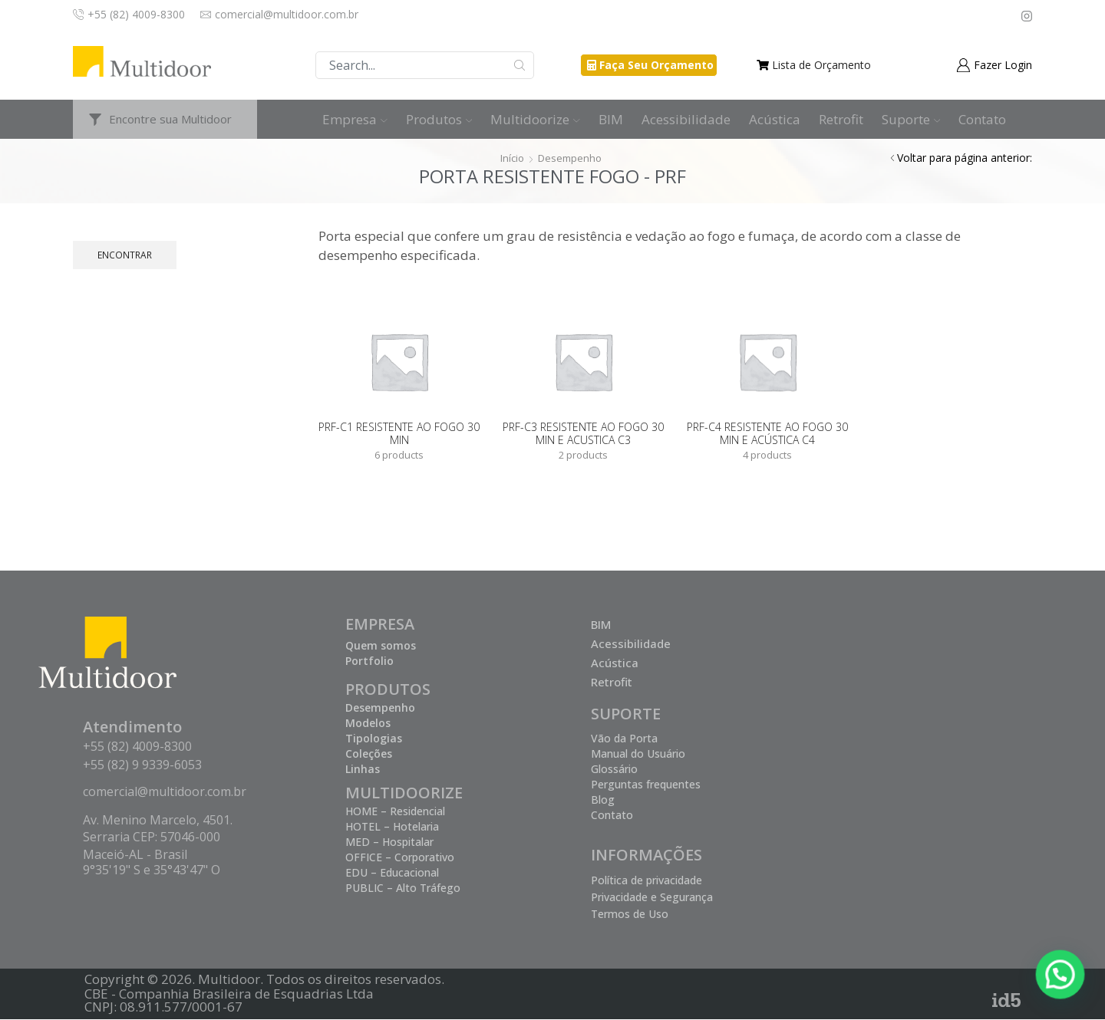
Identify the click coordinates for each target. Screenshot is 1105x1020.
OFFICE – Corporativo (399, 858)
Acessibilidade (686, 119)
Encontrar (124, 254)
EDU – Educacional (392, 873)
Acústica (774, 119)
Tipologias (373, 739)
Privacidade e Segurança (652, 897)
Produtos (439, 119)
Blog (603, 800)
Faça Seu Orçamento (656, 65)
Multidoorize (535, 119)
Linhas (362, 769)
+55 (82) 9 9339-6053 (142, 765)
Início (510, 157)
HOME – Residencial (395, 811)
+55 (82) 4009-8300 (137, 747)
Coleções (368, 754)
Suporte (911, 119)
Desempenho (571, 157)
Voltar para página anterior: (964, 157)
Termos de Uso (629, 914)
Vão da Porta (624, 739)
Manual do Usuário (638, 754)
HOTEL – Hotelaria (392, 827)
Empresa (355, 119)
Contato (982, 119)
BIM (611, 119)
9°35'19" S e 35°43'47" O (151, 870)
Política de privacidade (646, 881)
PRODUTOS (387, 689)
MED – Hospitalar (389, 842)
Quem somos (380, 646)
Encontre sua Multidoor (170, 119)
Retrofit (841, 119)
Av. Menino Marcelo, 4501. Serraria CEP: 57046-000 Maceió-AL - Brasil (158, 838)
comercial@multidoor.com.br (164, 792)
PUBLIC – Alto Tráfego (402, 888)
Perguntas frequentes (646, 785)
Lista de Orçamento (821, 65)
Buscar (520, 65)
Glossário (614, 769)
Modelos (368, 723)
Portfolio (369, 661)
